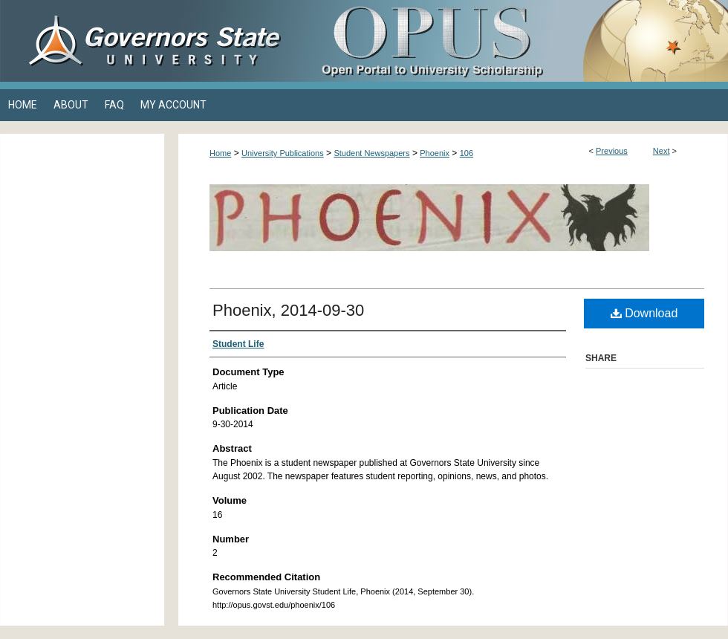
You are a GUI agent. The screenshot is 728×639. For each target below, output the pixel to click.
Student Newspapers (371, 153)
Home (220, 153)
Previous (612, 150)
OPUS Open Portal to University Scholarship (512, 41)
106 (466, 153)
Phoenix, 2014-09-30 (288, 310)
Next (661, 150)
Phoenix (434, 153)
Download (644, 313)
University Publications (282, 153)
